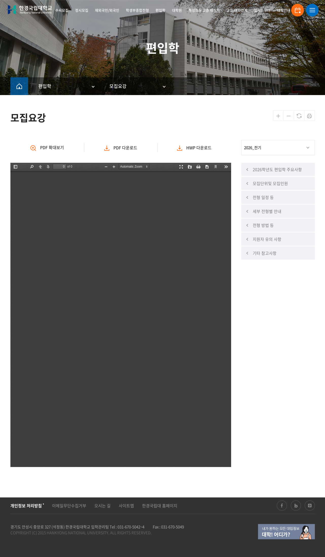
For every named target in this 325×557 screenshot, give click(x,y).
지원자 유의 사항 (267, 239)
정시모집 (81, 10)
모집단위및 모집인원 (270, 183)
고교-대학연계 (236, 10)
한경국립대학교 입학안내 (29, 9)
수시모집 (62, 10)
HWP (194, 148)
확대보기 (47, 147)
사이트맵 (126, 505)
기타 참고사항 (265, 253)
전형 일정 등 (263, 197)
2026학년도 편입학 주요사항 (277, 169)
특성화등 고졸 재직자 (204, 10)
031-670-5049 (172, 527)
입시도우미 (262, 10)
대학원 (177, 10)
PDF (120, 148)
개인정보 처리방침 (26, 505)
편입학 (160, 10)
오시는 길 (102, 505)
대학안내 (283, 10)
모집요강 (118, 86)
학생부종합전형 (137, 10)
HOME (19, 86)
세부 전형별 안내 (267, 211)
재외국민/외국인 (107, 10)
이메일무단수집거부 (69, 505)
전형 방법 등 (263, 225)
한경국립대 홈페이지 (159, 505)
